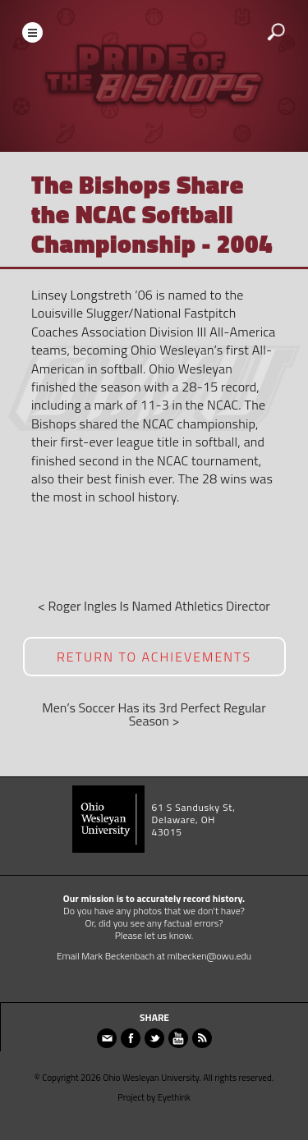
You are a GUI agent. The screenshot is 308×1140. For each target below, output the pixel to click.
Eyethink (174, 1097)
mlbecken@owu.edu (210, 956)
